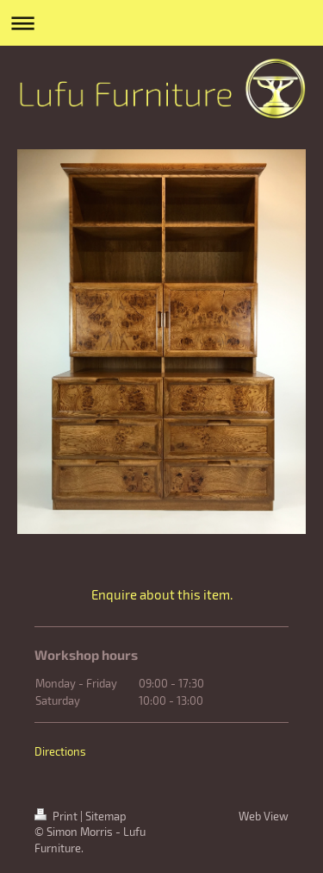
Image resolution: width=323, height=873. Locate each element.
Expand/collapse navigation (161, 22)
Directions (60, 751)
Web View (264, 816)
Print (57, 816)
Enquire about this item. (162, 594)
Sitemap (106, 816)
